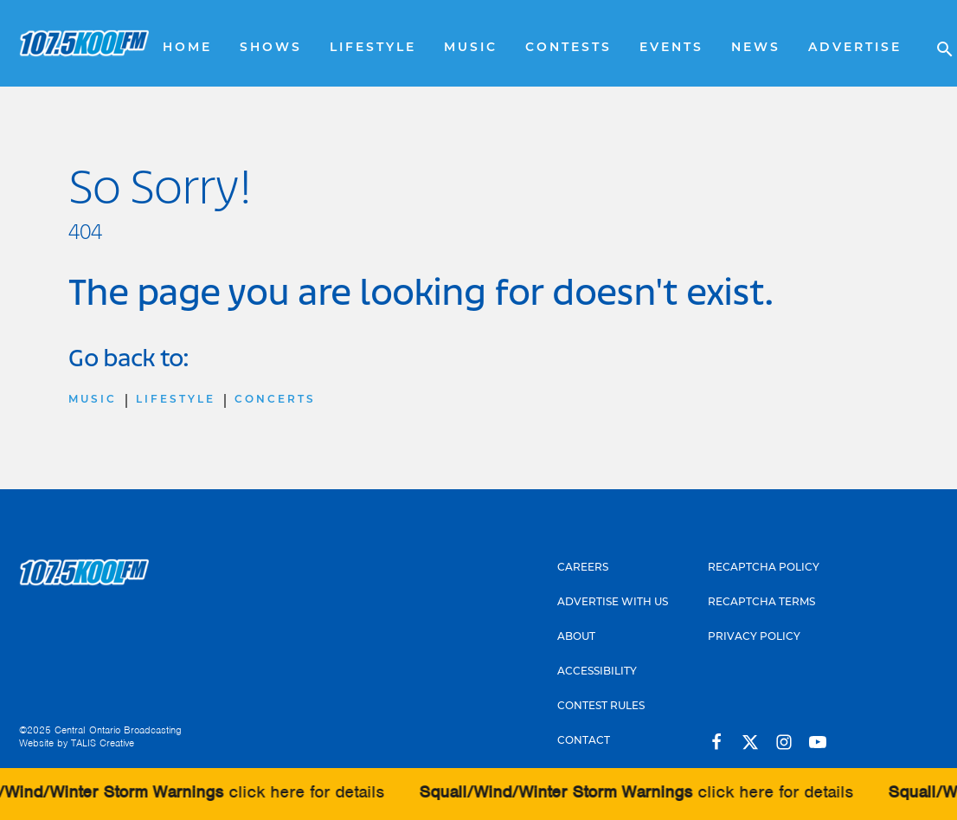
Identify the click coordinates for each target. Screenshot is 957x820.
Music (471, 48)
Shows (271, 48)
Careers (582, 568)
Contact (583, 741)
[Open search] (936, 43)
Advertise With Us (612, 602)
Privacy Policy (754, 637)
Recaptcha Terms (761, 602)
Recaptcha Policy (763, 568)
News (755, 48)
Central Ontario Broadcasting (118, 730)
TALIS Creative (102, 743)
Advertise (855, 48)
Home (187, 48)
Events (671, 48)
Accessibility (597, 672)
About (576, 637)
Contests (568, 48)
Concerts (275, 400)
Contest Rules (601, 706)
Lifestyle (373, 48)
